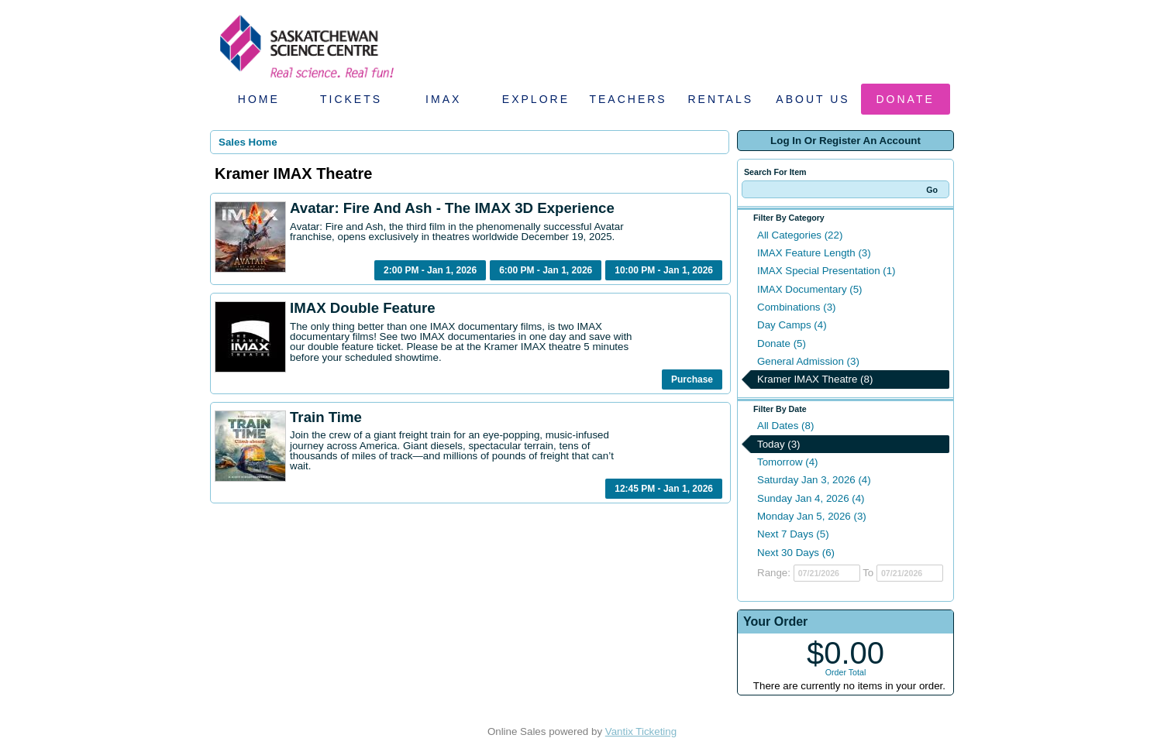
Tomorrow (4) (787, 462)
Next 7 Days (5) (793, 534)
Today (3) (779, 444)
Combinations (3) (796, 307)
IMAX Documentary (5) (810, 289)
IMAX (443, 99)
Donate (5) (781, 343)
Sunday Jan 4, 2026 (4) (811, 498)
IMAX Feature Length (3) (814, 253)
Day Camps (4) (792, 325)
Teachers (627, 99)
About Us (812, 99)
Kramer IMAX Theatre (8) (815, 379)
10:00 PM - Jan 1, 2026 (664, 270)
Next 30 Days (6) (796, 552)
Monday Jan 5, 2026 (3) (811, 516)
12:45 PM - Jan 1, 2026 (664, 488)
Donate (905, 99)
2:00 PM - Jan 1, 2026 (430, 270)
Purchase (692, 379)
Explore (536, 99)
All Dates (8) (785, 425)
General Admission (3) (808, 361)
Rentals (721, 99)
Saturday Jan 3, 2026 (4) (814, 480)
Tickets (351, 99)
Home (259, 99)
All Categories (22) (799, 235)
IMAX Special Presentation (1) (826, 270)
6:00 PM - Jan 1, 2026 (545, 270)
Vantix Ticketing (641, 731)
